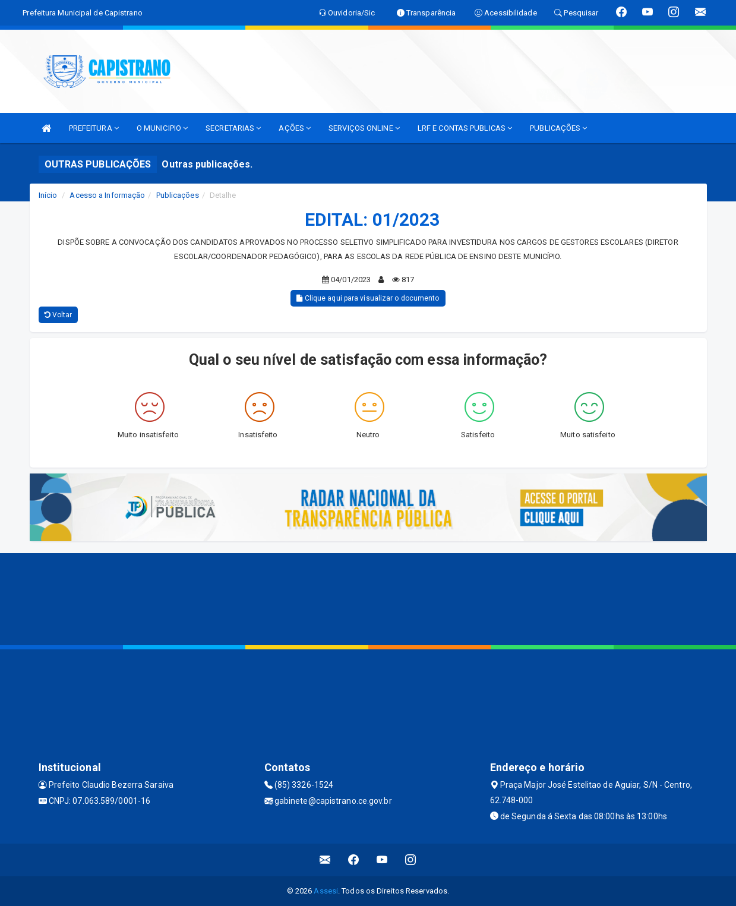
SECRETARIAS (233, 128)
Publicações (177, 195)
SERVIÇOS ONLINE (364, 128)
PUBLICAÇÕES (558, 128)
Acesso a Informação (107, 195)
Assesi (326, 890)
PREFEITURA (94, 128)
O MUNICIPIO (162, 128)
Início (48, 195)
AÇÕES (295, 128)
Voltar (58, 315)
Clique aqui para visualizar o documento (367, 298)
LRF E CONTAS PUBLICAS (465, 128)
